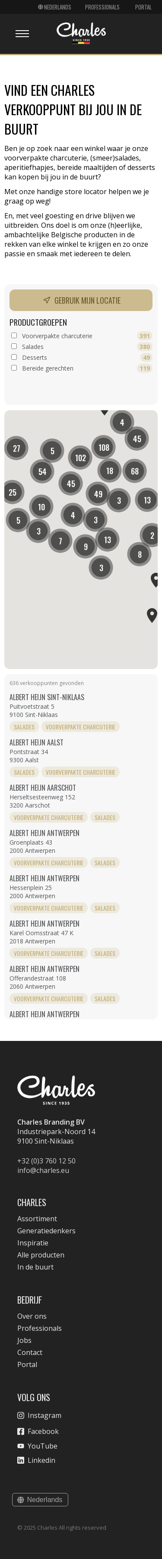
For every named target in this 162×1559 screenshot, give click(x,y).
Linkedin (36, 1460)
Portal (143, 7)
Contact (29, 1352)
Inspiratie (32, 1243)
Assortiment (37, 1218)
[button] (80, 457)
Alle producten (40, 1255)
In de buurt (35, 1267)
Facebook (38, 1431)
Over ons (32, 1316)
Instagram (39, 1415)
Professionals (102, 7)
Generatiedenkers (46, 1230)
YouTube (37, 1446)
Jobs (24, 1340)
